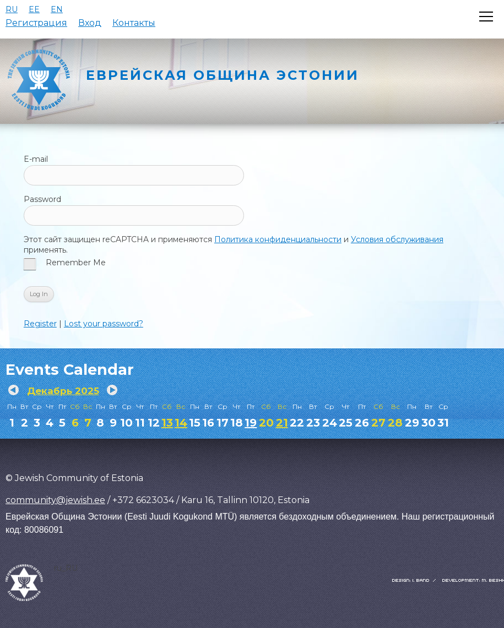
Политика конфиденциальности (278, 239)
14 (181, 422)
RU (12, 9)
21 (282, 422)
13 (167, 422)
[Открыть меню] (486, 16)
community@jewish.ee (55, 500)
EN (57, 9)
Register (40, 324)
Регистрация (36, 23)
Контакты (133, 23)
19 (251, 422)
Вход (89, 23)
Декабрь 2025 (63, 390)
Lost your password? (103, 324)
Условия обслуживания (397, 239)
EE (34, 9)
